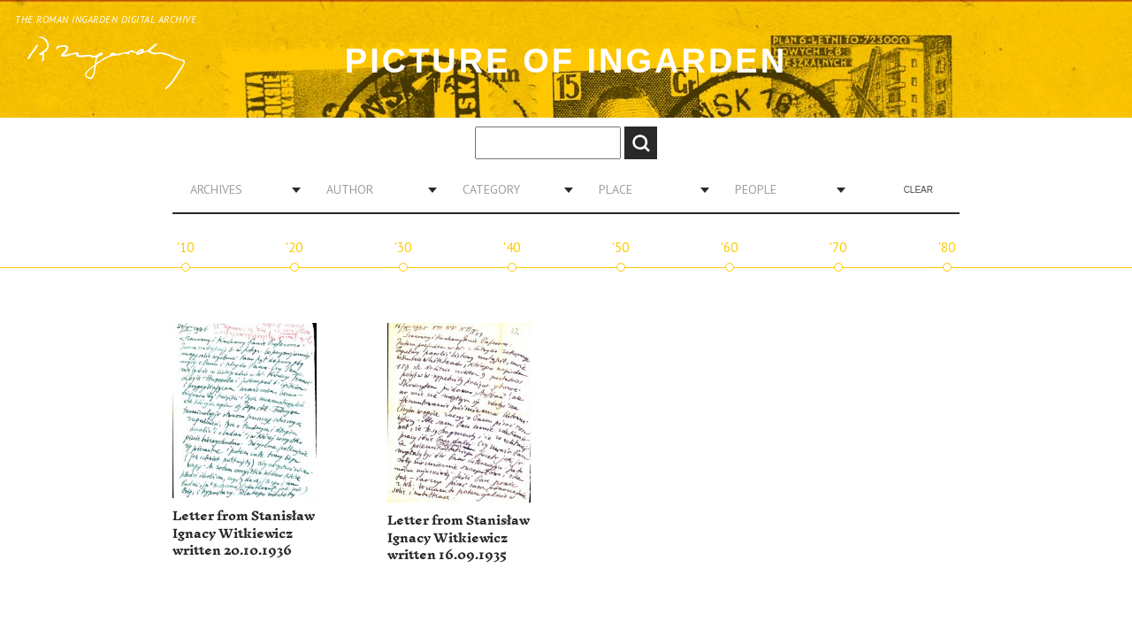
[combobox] (238, 189)
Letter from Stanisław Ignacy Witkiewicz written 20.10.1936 (243, 533)
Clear (918, 190)
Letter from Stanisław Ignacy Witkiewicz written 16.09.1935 (458, 538)
